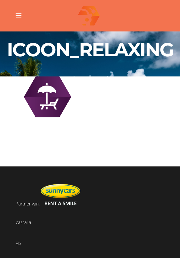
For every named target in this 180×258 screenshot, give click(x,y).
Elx (18, 243)
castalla (23, 222)
